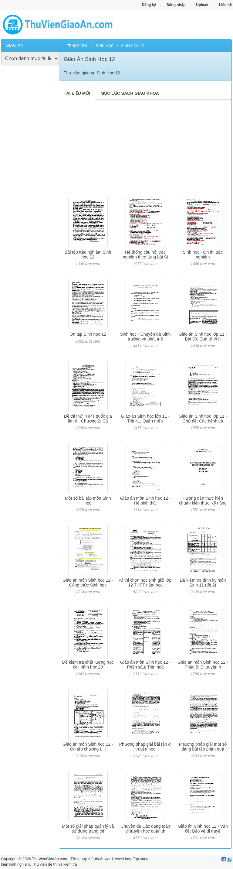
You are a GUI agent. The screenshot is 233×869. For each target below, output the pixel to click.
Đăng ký (149, 5)
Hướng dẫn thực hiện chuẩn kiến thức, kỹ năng (203, 500)
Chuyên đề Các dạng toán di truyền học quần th (145, 828)
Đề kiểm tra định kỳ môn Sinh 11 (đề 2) (203, 582)
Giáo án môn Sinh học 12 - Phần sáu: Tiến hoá (145, 664)
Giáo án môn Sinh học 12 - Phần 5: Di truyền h (202, 664)
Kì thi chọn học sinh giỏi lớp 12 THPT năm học (145, 582)
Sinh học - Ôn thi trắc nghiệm (203, 254)
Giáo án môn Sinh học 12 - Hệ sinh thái (145, 500)
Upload (202, 5)
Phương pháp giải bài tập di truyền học (145, 746)
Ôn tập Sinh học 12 (87, 334)
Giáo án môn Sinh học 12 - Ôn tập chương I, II (87, 746)
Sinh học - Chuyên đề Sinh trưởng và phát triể (145, 336)
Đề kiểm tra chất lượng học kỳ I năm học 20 (88, 664)
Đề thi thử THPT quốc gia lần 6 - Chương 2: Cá (88, 418)
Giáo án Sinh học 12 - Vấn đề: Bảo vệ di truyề (203, 828)
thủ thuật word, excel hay (109, 859)
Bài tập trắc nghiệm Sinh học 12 (88, 254)
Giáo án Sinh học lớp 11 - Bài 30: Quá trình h (203, 336)
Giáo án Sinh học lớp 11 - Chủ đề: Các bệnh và (203, 418)
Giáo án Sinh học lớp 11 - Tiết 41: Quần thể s (145, 418)
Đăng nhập (176, 5)
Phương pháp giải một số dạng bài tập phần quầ (203, 746)
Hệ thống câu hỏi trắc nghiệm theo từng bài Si (145, 254)
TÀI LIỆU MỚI (77, 93)
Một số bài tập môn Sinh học (88, 500)
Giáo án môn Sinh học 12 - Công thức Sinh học (87, 582)
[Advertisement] (30, 162)
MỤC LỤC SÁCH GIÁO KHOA (129, 93)
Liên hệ (225, 5)
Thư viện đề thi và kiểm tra (54, 864)
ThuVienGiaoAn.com (49, 859)
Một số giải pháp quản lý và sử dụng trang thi (88, 828)
